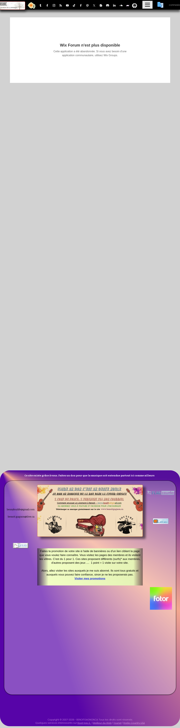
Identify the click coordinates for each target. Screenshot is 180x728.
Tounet (117, 723)
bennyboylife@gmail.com (20, 509)
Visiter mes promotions (90, 578)
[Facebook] (47, 5)
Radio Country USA (134, 723)
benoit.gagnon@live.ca (21, 516)
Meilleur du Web (102, 723)
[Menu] (147, 5)
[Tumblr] (40, 5)
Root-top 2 (84, 723)
